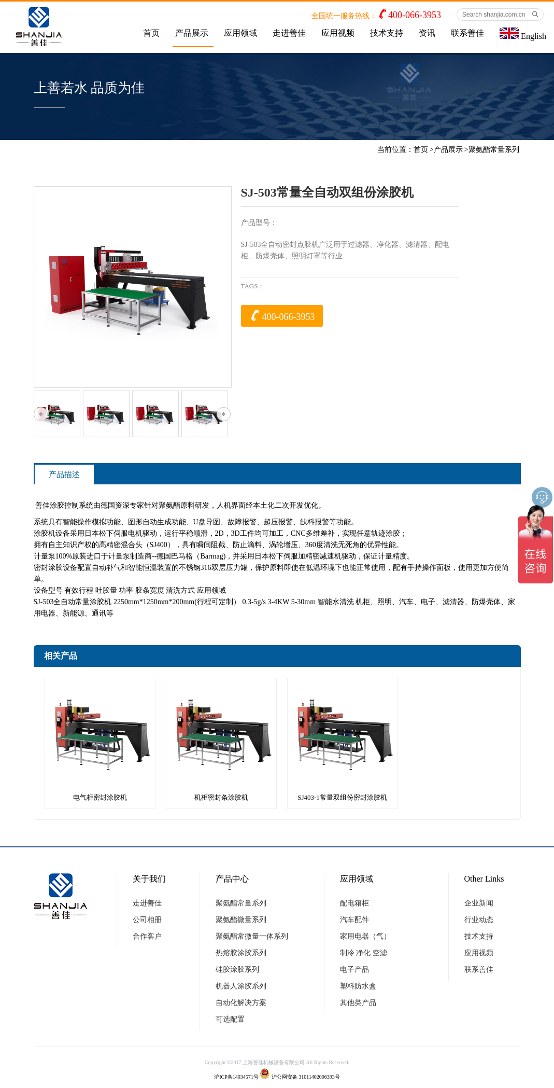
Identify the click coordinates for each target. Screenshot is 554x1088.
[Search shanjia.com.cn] (500, 14)
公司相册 (147, 920)
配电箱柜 (354, 903)
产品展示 (191, 33)
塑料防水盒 (358, 986)
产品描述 (64, 474)
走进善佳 (289, 33)
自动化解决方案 (241, 1003)
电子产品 (354, 969)
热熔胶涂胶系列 (241, 953)
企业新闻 (478, 903)
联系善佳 (467, 33)
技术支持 (386, 33)
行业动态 (478, 920)
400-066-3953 (414, 15)
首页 (151, 33)
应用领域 (240, 33)
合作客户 (147, 936)
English (523, 33)
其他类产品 (358, 1003)
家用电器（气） (365, 936)
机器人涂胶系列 (241, 986)
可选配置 (230, 1019)
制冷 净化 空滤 (363, 953)
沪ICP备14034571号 (236, 1077)
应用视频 (337, 33)
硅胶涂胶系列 (237, 969)
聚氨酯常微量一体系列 (252, 936)
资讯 (427, 33)
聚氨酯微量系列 (241, 920)
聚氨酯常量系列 (493, 150)
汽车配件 (354, 920)
